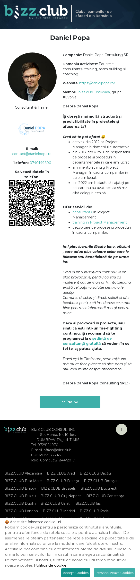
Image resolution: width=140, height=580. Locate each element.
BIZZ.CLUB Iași (88, 503)
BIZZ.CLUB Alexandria (23, 473)
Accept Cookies (75, 573)
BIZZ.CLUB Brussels (58, 488)
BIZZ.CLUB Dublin (20, 503)
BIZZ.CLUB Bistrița (63, 481)
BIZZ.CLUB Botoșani (101, 481)
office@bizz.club (57, 450)
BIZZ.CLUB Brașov (20, 488)
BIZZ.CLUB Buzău (20, 496)
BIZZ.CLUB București (98, 488)
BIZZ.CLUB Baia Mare (23, 481)
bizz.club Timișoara (94, 92)
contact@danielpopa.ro (32, 154)
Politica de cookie (50, 565)
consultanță (82, 212)
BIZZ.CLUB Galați (55, 503)
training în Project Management (99, 222)
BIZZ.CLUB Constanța (105, 496)
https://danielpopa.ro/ (97, 83)
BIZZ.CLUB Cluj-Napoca (61, 496)
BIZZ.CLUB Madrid (59, 511)
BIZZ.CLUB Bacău (95, 473)
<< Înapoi (70, 402)
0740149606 (40, 163)
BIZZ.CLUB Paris (94, 511)
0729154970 (47, 445)
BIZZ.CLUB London (21, 511)
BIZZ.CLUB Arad (61, 473)
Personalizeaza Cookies (114, 573)
